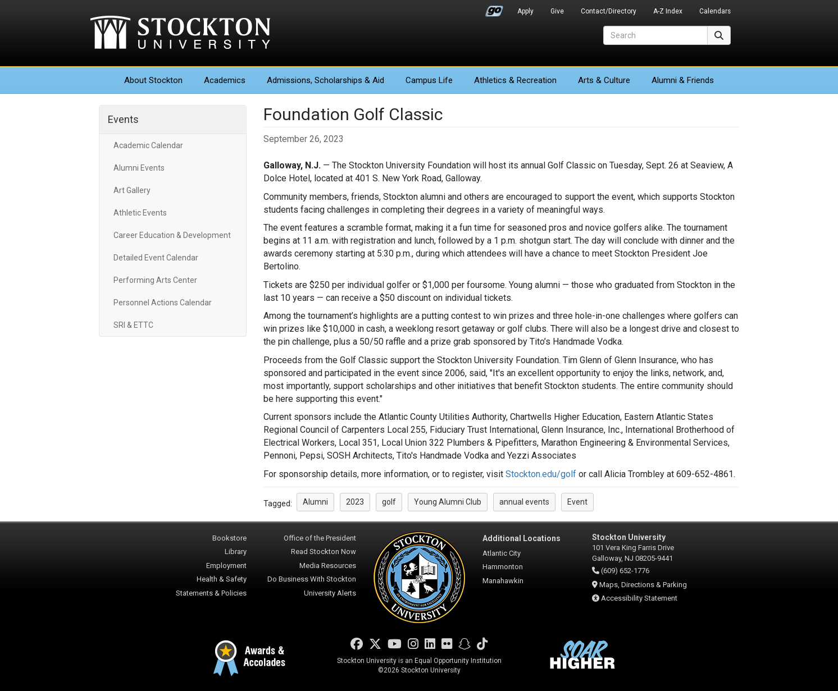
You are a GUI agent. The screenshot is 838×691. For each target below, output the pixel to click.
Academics (224, 80)
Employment (226, 565)
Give (557, 11)
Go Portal (494, 8)
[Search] (655, 35)
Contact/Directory (608, 11)
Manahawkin (502, 580)
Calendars (715, 11)
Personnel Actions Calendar (162, 302)
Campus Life (429, 80)
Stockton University (180, 33)
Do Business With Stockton (311, 579)
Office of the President (320, 538)
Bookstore (229, 538)
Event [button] (577, 501)
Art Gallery (132, 190)
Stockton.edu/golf (540, 474)
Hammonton (502, 566)
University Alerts (330, 593)
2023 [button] (355, 501)
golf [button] (389, 501)
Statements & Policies (211, 593)
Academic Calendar (148, 145)
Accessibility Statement (639, 598)
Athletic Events (140, 212)
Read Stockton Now (323, 551)
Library (236, 551)
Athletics (515, 80)
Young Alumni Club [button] (447, 501)
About (153, 80)
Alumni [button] (315, 501)
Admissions (325, 80)
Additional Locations (521, 538)
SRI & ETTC (133, 325)
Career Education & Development (172, 235)
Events (123, 119)
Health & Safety (222, 579)
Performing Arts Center (155, 280)
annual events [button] (524, 501)
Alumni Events (139, 167)
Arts (604, 80)
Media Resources (327, 565)
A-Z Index (667, 11)
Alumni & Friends (683, 80)
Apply (525, 11)
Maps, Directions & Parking (643, 584)
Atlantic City (501, 553)
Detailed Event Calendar (155, 257)
